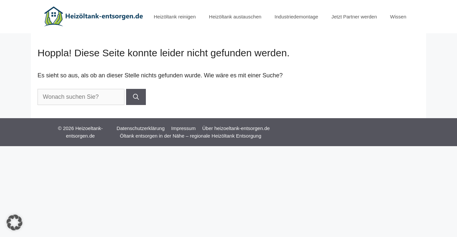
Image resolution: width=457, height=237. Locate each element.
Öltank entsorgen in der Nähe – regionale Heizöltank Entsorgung (190, 136)
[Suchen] (136, 97)
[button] (14, 222)
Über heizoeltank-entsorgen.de (236, 128)
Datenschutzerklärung (141, 128)
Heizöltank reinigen (175, 16)
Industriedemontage (296, 16)
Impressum (183, 128)
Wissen (398, 16)
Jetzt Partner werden (354, 16)
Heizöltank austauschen (235, 16)
